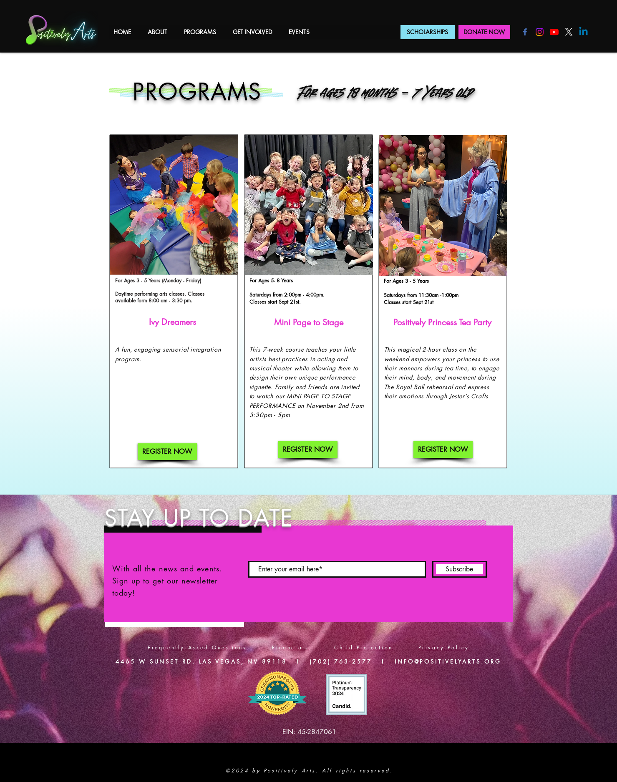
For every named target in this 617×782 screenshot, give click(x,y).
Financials (290, 647)
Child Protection (363, 647)
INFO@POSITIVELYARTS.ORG (448, 661)
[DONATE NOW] (484, 32)
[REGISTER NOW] (167, 451)
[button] (157, 32)
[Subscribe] (459, 569)
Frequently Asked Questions (197, 647)
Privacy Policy (443, 647)
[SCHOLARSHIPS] (427, 32)
